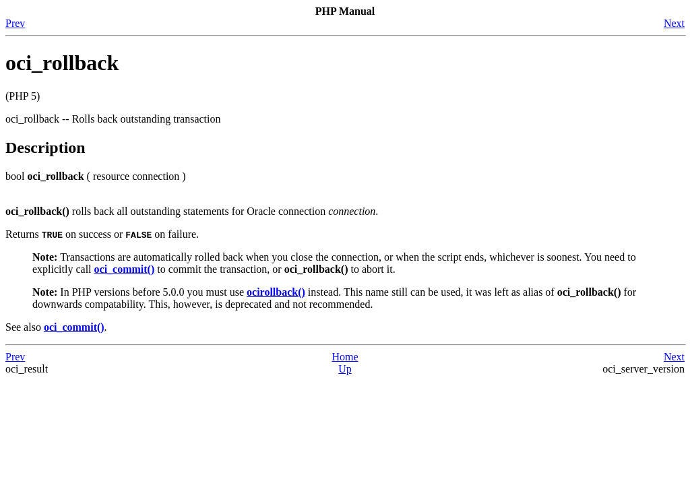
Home (345, 356)
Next (674, 23)
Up (345, 369)
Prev (15, 23)
